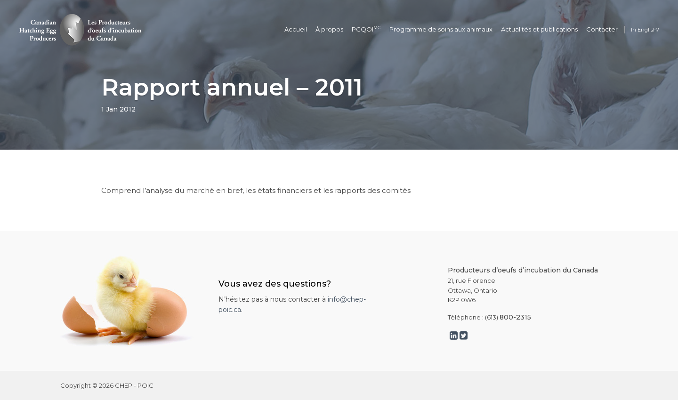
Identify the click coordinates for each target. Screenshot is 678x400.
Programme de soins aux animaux (440, 29)
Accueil (295, 29)
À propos (329, 29)
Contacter (602, 29)
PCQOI (366, 29)
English (647, 29)
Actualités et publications (539, 29)
